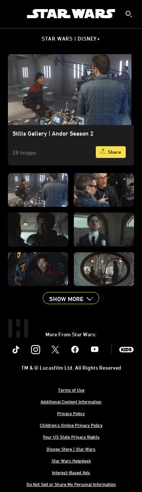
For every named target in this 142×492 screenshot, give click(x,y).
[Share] (111, 152)
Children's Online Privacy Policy (71, 425)
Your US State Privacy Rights (71, 436)
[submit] (128, 14)
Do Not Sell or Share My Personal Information (71, 484)
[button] (71, 298)
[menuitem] (12, 14)
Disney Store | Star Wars (71, 448)
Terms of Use (71, 389)
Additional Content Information (71, 401)
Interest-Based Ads (71, 472)
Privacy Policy (71, 413)
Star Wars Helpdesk (71, 460)
